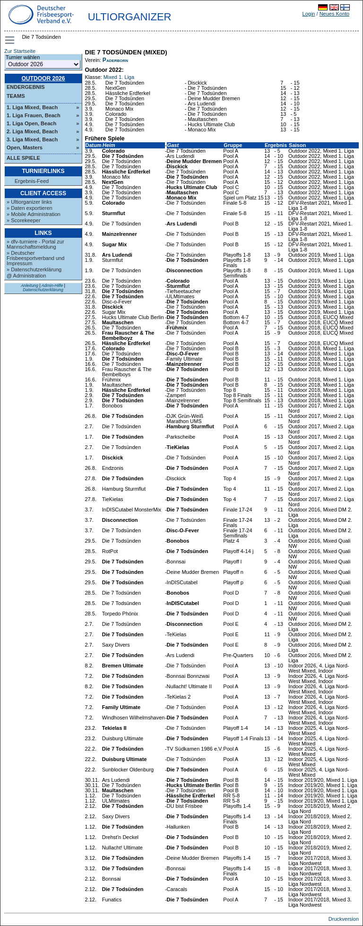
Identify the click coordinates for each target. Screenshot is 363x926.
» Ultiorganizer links (29, 202)
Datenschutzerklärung (43, 289)
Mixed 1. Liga (119, 77)
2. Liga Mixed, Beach (32, 131)
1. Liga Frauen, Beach (33, 115)
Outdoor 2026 (43, 78)
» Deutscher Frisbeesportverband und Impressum (35, 258)
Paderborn (115, 60)
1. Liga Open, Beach (31, 123)
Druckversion (343, 919)
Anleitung (29, 285)
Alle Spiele (23, 158)
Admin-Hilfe (52, 285)
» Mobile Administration (33, 214)
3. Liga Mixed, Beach (32, 139)
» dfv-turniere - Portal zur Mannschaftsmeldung (35, 244)
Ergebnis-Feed (32, 181)
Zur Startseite (19, 51)
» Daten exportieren (29, 208)
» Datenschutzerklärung (34, 269)
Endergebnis (26, 87)
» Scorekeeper (24, 220)
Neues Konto (335, 14)
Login (308, 14)
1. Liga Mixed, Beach (32, 107)
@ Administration (26, 275)
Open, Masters (25, 147)
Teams (16, 96)
